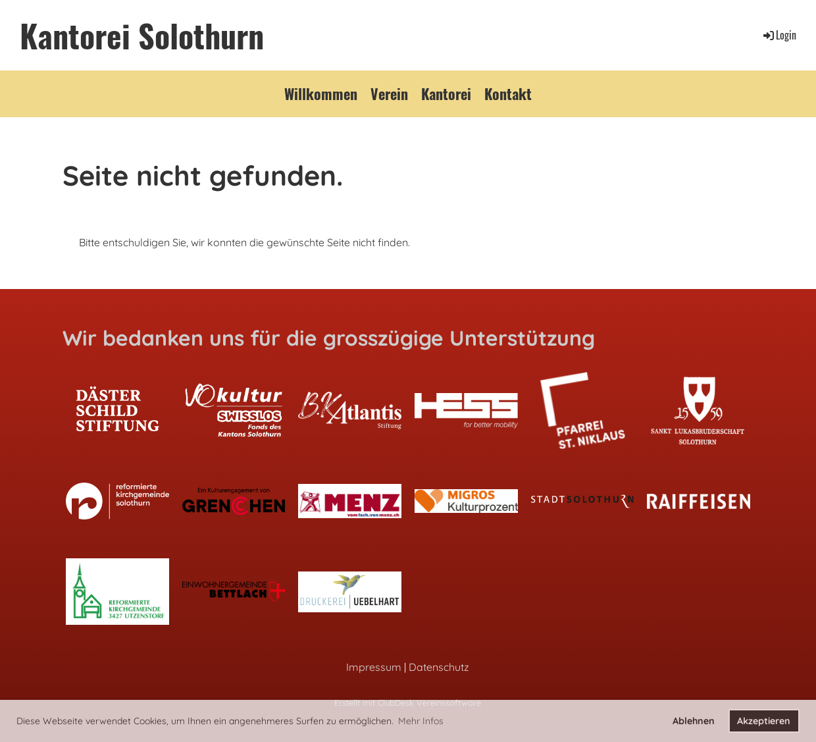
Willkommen (320, 93)
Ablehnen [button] (694, 721)
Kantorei (446, 93)
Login (778, 35)
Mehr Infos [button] (421, 721)
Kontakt (508, 93)
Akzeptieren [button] (763, 721)
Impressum (373, 667)
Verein (389, 93)
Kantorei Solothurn (142, 35)
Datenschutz (439, 667)
